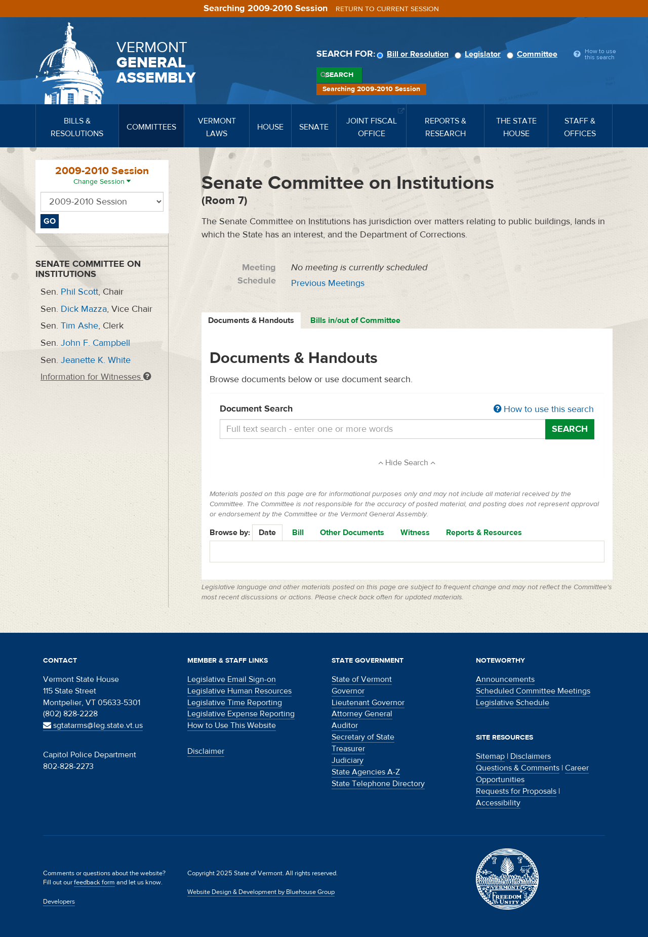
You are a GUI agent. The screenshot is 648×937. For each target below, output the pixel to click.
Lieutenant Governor (368, 703)
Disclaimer (205, 751)
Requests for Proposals (516, 791)
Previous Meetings (327, 283)
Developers (59, 902)
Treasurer (348, 749)
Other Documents (352, 532)
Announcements (505, 679)
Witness (415, 532)
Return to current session (387, 9)
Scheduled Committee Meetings (533, 691)
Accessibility (498, 803)
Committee (533, 54)
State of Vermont (362, 679)
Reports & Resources (484, 532)
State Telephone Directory (378, 784)
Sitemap (490, 756)
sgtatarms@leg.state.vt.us (93, 725)
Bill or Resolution (414, 54)
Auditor (345, 725)
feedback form (94, 882)
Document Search (407, 409)
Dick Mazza (84, 309)
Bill (298, 532)
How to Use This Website (231, 725)
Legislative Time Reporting (234, 703)
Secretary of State (363, 737)
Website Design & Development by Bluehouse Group (261, 892)
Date (267, 532)
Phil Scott (79, 292)
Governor (348, 691)
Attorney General (362, 714)
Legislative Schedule (512, 703)
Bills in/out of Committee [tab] (355, 320)
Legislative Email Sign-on (231, 679)
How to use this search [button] (544, 409)
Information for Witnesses (95, 377)
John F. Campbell (95, 343)
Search (339, 74)
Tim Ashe (79, 326)
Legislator (479, 54)
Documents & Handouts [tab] (251, 320)
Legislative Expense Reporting (241, 714)
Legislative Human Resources (239, 691)
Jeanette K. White (96, 360)
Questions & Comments (517, 768)
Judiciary (347, 760)
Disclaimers (530, 756)
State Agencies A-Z (366, 772)
